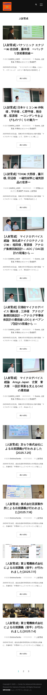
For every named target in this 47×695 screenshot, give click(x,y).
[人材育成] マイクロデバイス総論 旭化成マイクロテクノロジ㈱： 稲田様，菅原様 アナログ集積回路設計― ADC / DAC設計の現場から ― (23, 245)
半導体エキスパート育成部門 (25, 62)
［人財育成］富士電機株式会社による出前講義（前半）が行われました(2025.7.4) (23, 627)
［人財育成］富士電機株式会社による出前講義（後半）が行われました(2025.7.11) (23, 568)
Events (37, 59)
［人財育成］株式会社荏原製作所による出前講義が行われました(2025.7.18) (23, 508)
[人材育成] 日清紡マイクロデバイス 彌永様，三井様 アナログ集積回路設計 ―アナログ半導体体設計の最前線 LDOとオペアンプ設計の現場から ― (23, 316)
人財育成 (33, 191)
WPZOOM (6, 690)
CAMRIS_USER (14, 59)
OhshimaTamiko (15, 459)
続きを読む (23, 78)
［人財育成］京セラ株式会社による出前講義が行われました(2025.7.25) (23, 449)
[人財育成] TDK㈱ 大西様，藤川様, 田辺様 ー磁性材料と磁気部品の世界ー (23, 178)
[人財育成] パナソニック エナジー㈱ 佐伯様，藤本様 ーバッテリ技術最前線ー (23, 49)
